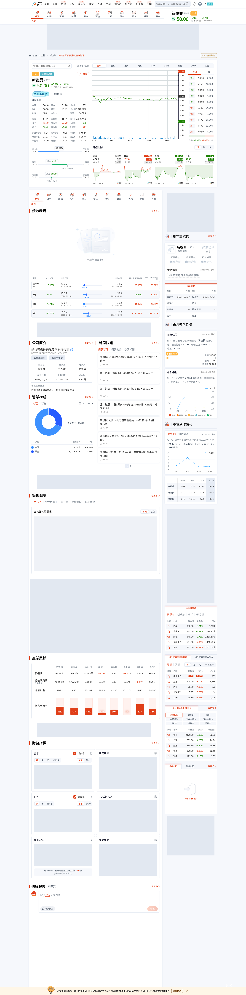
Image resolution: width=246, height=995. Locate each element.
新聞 (55, 4)
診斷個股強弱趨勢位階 (73, 55)
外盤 (211, 140)
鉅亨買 (128, 4)
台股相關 (129, 349)
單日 (144, 511)
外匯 (99, 4)
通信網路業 (46, 74)
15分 (180, 65)
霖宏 (126, 156)
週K (126, 65)
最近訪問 (190, 781)
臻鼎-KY (177, 641)
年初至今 (209, 663)
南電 (175, 636)
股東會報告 (57, 357)
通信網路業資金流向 (204, 656)
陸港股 (81, 4)
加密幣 (117, 4)
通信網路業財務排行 (181, 722)
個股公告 (116, 349)
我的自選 (173, 781)
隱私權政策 (162, 991)
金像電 (176, 631)
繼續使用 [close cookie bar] (177, 991)
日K (113, 65)
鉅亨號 (139, 4)
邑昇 (95, 156)
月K (140, 65)
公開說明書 (39, 357)
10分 (166, 65)
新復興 (53, 55)
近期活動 (191, 286)
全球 (108, 4)
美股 (72, 4)
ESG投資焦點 (208, 55)
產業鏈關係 (191, 607)
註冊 (210, 4)
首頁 (46, 4)
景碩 (175, 647)
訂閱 (149, 4)
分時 (99, 65)
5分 (153, 65)
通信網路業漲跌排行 (178, 656)
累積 (152, 511)
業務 (43, 403)
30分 (193, 65)
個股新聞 (103, 349)
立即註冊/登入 (191, 813)
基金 (91, 4)
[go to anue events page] (195, 4)
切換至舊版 (84, 66)
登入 (204, 4)
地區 (35, 403)
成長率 (81, 752)
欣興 (175, 625)
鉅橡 (157, 156)
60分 (207, 65)
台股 (63, 4)
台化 (187, 156)
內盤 (191, 140)
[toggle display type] (91, 752)
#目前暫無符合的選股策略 (184, 275)
